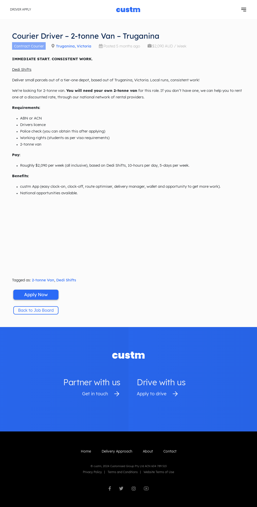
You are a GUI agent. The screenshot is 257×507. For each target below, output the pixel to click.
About (148, 451)
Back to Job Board (36, 310)
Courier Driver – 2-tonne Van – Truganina (85, 36)
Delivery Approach (117, 451)
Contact (169, 451)
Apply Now (36, 294)
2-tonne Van (43, 280)
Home (86, 451)
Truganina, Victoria (73, 46)
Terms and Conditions (123, 472)
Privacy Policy (92, 472)
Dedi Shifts (66, 280)
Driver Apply (20, 9)
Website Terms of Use (159, 472)
